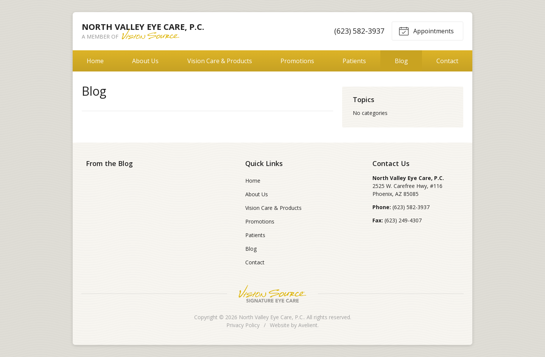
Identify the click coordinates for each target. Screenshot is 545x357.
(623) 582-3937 (359, 31)
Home (95, 61)
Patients (354, 61)
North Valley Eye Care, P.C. (271, 317)
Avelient (308, 325)
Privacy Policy (243, 325)
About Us (145, 61)
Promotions (297, 61)
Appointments (426, 30)
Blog (401, 61)
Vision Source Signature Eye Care (272, 294)
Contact (447, 61)
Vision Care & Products (219, 61)
